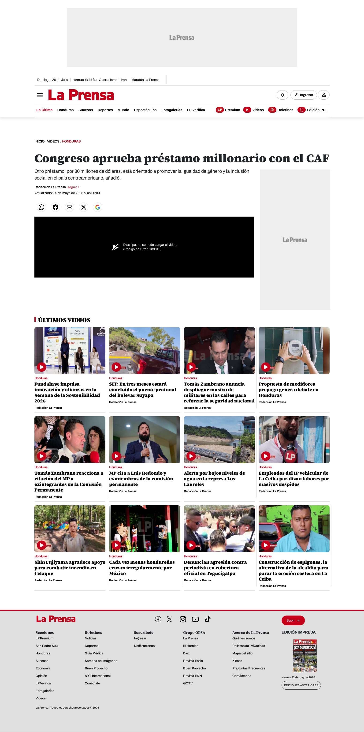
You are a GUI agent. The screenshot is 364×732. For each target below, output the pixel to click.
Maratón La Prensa (145, 80)
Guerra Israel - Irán (113, 80)
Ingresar (306, 95)
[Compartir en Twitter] (83, 207)
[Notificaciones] (282, 95)
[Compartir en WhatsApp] (41, 207)
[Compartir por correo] (69, 207)
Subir (293, 621)
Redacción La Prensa (56, 187)
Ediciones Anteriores (301, 685)
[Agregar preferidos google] (97, 207)
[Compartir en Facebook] (55, 207)
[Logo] (69, 95)
